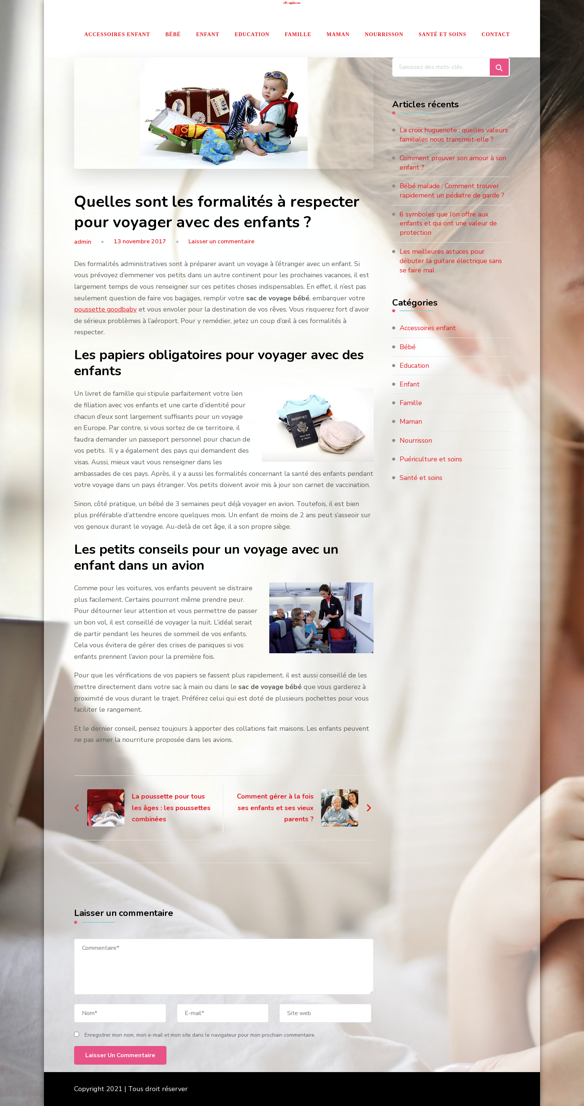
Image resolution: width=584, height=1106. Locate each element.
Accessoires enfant (117, 34)
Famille (298, 34)
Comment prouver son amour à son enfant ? (453, 172)
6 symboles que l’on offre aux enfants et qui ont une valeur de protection (449, 233)
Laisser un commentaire (221, 241)
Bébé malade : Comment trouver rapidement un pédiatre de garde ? (453, 200)
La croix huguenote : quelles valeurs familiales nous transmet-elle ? (451, 139)
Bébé (173, 34)
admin (82, 242)
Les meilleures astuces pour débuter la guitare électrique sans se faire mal (452, 270)
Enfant (207, 34)
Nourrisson (384, 34)
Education (252, 34)
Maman (338, 34)
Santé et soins (442, 34)
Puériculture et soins (432, 469)
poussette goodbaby (106, 309)
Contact (496, 34)
